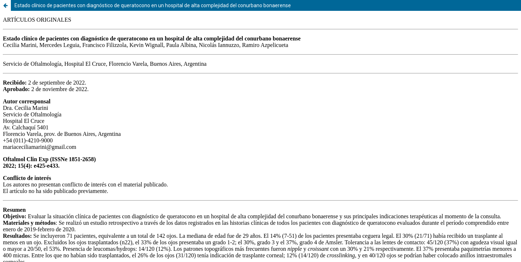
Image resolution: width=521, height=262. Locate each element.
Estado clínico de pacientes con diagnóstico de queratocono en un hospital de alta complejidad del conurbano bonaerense (152, 5)
